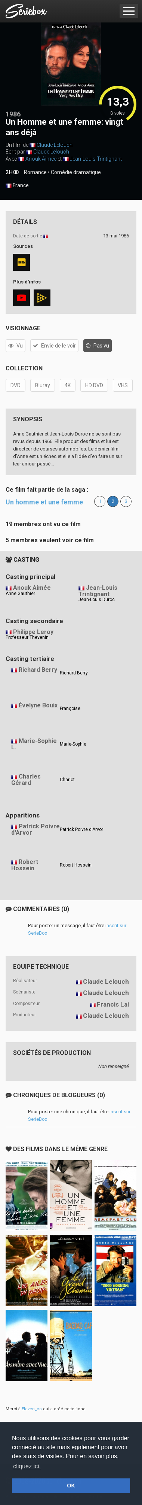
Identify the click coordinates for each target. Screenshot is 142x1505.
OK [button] (71, 1486)
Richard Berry (38, 669)
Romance (35, 172)
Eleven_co (32, 1409)
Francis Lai (113, 1004)
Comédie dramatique (76, 172)
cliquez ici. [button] (27, 1466)
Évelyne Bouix (38, 705)
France (17, 186)
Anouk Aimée (40, 159)
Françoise (70, 708)
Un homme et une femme (44, 502)
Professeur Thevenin (27, 637)
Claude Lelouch (54, 145)
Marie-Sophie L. (34, 744)
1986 (13, 114)
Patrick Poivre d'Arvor (35, 829)
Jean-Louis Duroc (96, 599)
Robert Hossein (24, 865)
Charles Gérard (26, 779)
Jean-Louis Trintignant (96, 159)
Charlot (67, 779)
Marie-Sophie (73, 744)
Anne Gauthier (20, 593)
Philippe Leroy (33, 631)
